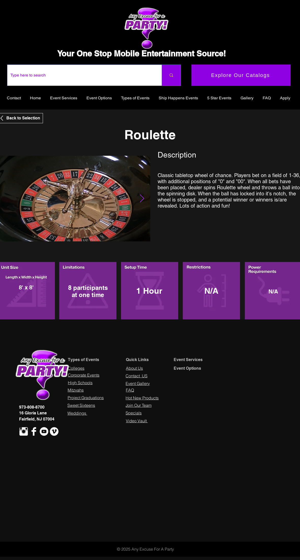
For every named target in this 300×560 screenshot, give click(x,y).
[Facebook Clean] (33, 431)
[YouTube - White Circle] (44, 431)
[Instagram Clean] (23, 431)
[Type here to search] (80, 75)
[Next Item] (141, 198)
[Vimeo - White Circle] (54, 431)
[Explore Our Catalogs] (241, 75)
